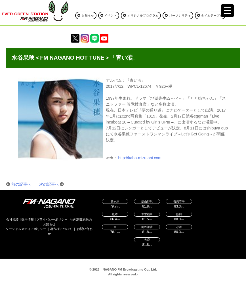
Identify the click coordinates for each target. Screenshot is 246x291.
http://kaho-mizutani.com (139, 158)
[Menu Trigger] (227, 10)
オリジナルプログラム (141, 15)
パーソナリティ (178, 15)
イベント (108, 15)
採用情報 (27, 219)
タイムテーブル (210, 15)
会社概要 (12, 219)
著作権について (61, 229)
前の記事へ (21, 184)
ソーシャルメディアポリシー (26, 229)
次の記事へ (49, 184)
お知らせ (85, 15)
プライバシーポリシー (52, 219)
